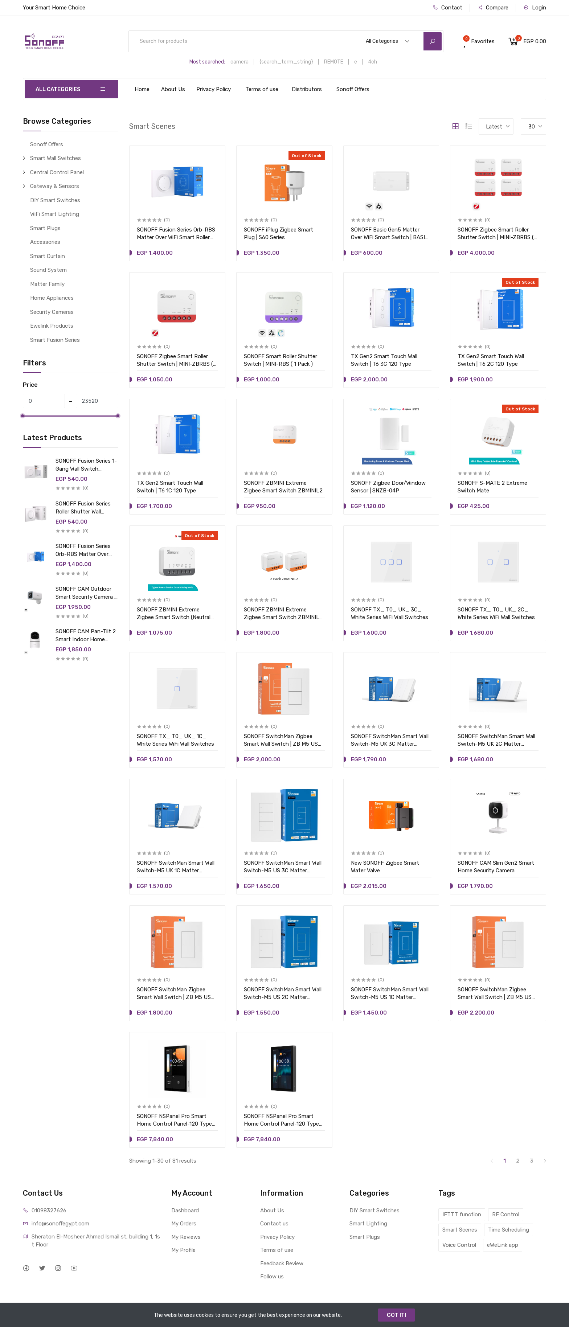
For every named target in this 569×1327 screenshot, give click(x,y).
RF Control (505, 1214)
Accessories (45, 242)
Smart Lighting (368, 1223)
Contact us (274, 1223)
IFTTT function (461, 1214)
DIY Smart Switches (55, 200)
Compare (492, 7)
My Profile (183, 1250)
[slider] (22, 415)
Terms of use (261, 89)
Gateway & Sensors (54, 186)
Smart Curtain (47, 256)
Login (534, 7)
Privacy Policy (213, 89)
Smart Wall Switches (55, 158)
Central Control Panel (57, 172)
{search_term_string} (286, 62)
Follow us (272, 1276)
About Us (173, 89)
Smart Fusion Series (55, 340)
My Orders (183, 1223)
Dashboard (185, 1210)
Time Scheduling (508, 1229)
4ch (372, 62)
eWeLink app (502, 1245)
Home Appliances (52, 298)
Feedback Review (281, 1263)
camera (239, 62)
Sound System (48, 270)
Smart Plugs (45, 228)
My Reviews (186, 1237)
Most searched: (207, 62)
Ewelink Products (51, 326)
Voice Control (459, 1245)
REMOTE (333, 62)
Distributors (307, 89)
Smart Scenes (459, 1229)
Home (142, 89)
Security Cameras (52, 312)
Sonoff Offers (352, 89)
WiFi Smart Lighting (54, 214)
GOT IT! (396, 1315)
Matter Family (47, 284)
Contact (447, 7)
